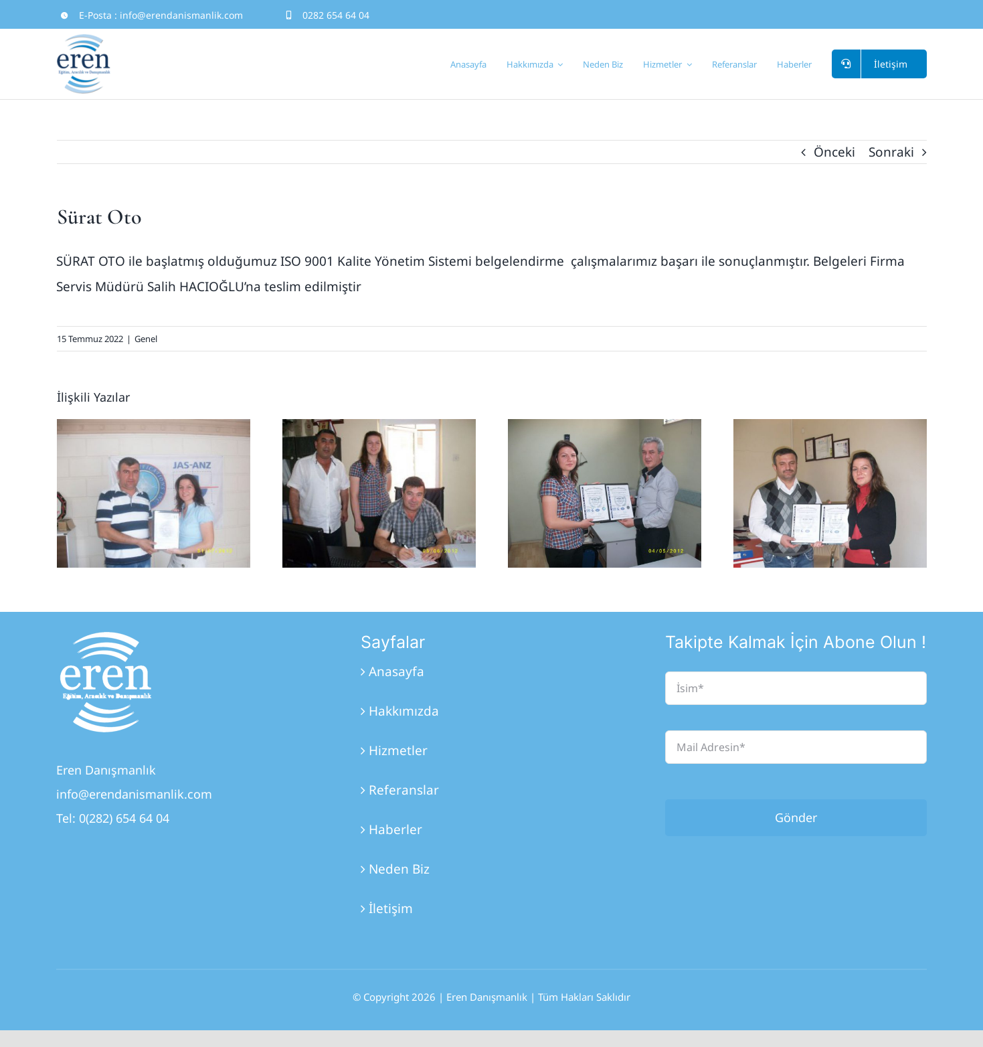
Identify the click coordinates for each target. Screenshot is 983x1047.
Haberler (395, 829)
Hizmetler (398, 750)
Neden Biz (399, 869)
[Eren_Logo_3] (106, 638)
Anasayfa (396, 671)
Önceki (834, 152)
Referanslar (404, 790)
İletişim (391, 908)
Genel (146, 339)
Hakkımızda (404, 711)
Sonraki (891, 152)
